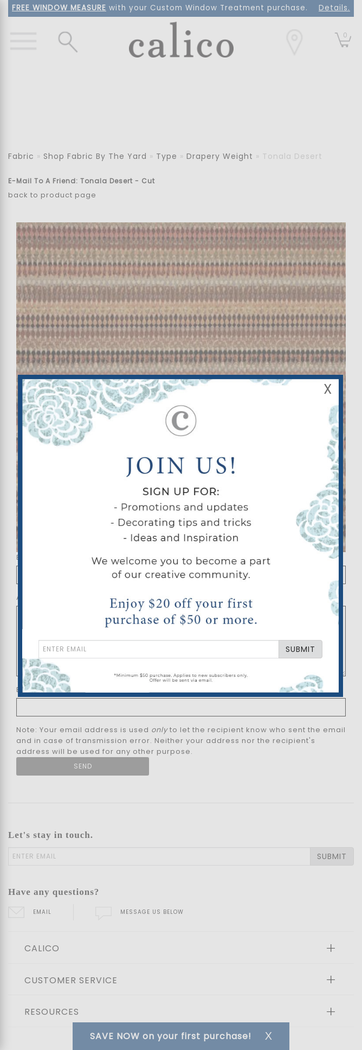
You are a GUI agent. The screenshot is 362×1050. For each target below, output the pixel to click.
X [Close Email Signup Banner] (328, 389)
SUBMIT (300, 649)
